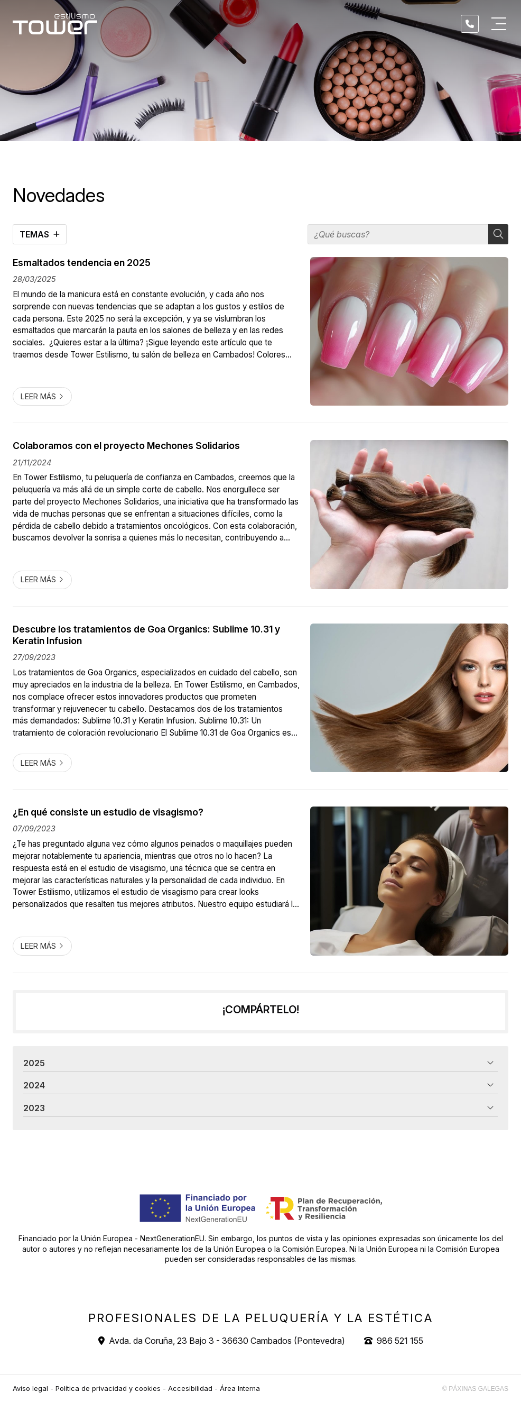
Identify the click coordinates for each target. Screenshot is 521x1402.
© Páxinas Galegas (475, 1388)
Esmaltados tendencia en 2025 (82, 262)
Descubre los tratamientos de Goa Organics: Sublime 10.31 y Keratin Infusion (146, 635)
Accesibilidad (190, 1388)
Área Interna (240, 1388)
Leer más (38, 396)
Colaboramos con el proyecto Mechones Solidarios (126, 445)
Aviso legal (30, 1388)
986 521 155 (400, 1340)
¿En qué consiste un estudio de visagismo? (108, 812)
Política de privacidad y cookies (108, 1388)
